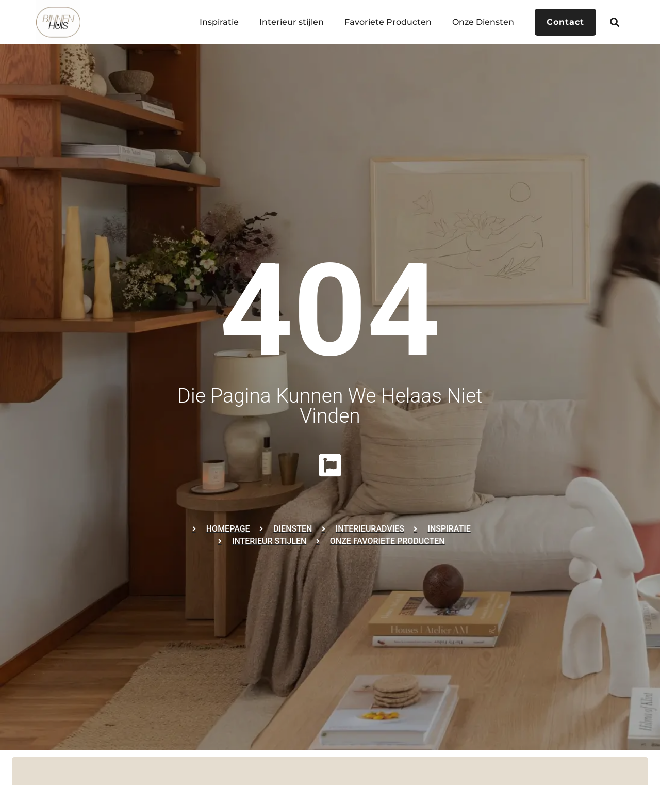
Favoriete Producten (388, 22)
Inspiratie (219, 22)
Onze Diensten (483, 22)
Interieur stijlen (291, 22)
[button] (614, 21)
